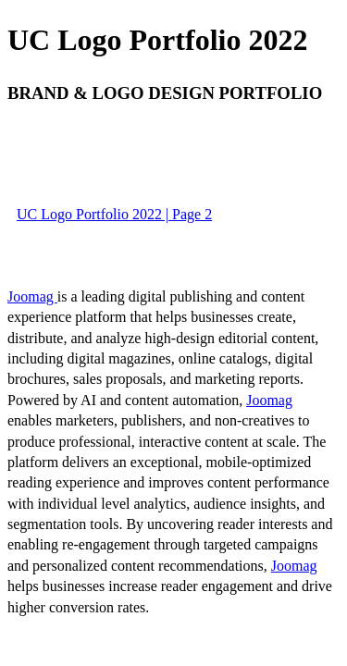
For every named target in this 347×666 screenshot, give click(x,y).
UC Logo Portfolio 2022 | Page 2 (114, 214)
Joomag (32, 296)
